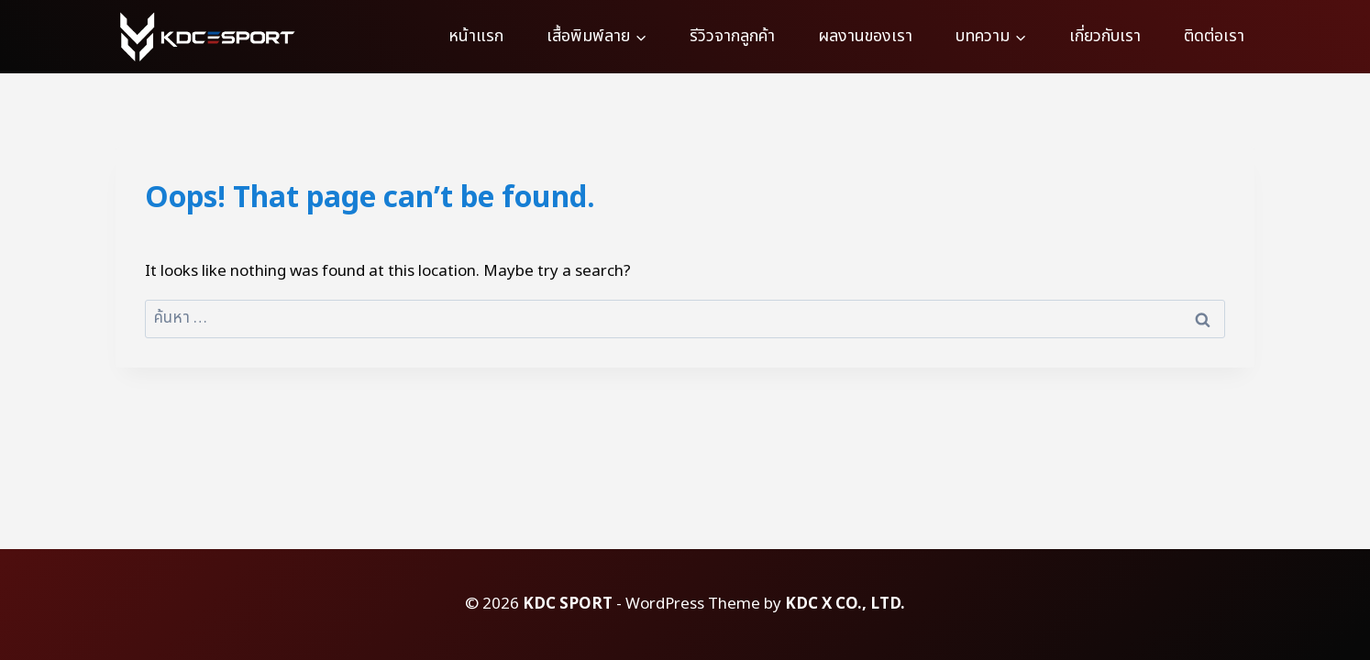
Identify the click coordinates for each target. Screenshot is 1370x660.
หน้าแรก (475, 36)
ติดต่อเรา (1214, 36)
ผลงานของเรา (865, 36)
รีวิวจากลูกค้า (732, 36)
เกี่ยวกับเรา (1105, 36)
